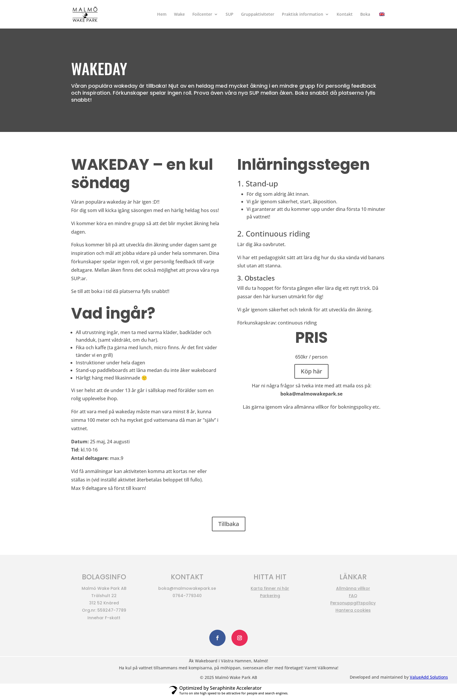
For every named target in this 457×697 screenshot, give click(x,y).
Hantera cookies (353, 610)
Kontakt (345, 14)
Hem (161, 14)
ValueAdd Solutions (429, 677)
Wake (179, 14)
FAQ (353, 596)
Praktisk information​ (302, 14)
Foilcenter (202, 14)
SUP (229, 14)
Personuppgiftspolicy (353, 603)
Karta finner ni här (270, 588)
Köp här (311, 371)
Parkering (270, 596)
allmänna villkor (311, 407)
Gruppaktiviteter (257, 14)
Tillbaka (228, 524)
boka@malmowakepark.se (311, 394)
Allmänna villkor (353, 588)
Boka (365, 14)
